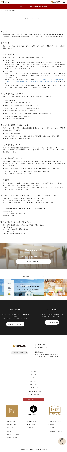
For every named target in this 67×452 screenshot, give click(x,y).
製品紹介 (52, 424)
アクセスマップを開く (19, 352)
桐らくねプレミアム (12, 428)
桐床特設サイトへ (54, 421)
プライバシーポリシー (33, 394)
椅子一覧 (31, 428)
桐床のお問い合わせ (55, 431)
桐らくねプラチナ (11, 431)
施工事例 (52, 428)
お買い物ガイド (33, 388)
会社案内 (33, 371)
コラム (33, 378)
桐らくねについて (11, 421)
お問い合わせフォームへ (14, 324)
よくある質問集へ (51, 322)
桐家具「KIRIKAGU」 (34, 421)
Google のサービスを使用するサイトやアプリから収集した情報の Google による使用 (30, 81)
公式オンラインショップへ (33, 399)
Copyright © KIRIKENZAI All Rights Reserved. (33, 449)
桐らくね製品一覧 (11, 424)
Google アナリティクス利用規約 (52, 79)
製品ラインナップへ (33, 262)
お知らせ (33, 374)
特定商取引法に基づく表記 (33, 391)
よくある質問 (33, 384)
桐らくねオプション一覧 (13, 434)
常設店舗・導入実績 (12, 438)
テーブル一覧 (32, 424)
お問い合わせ (33, 381)
